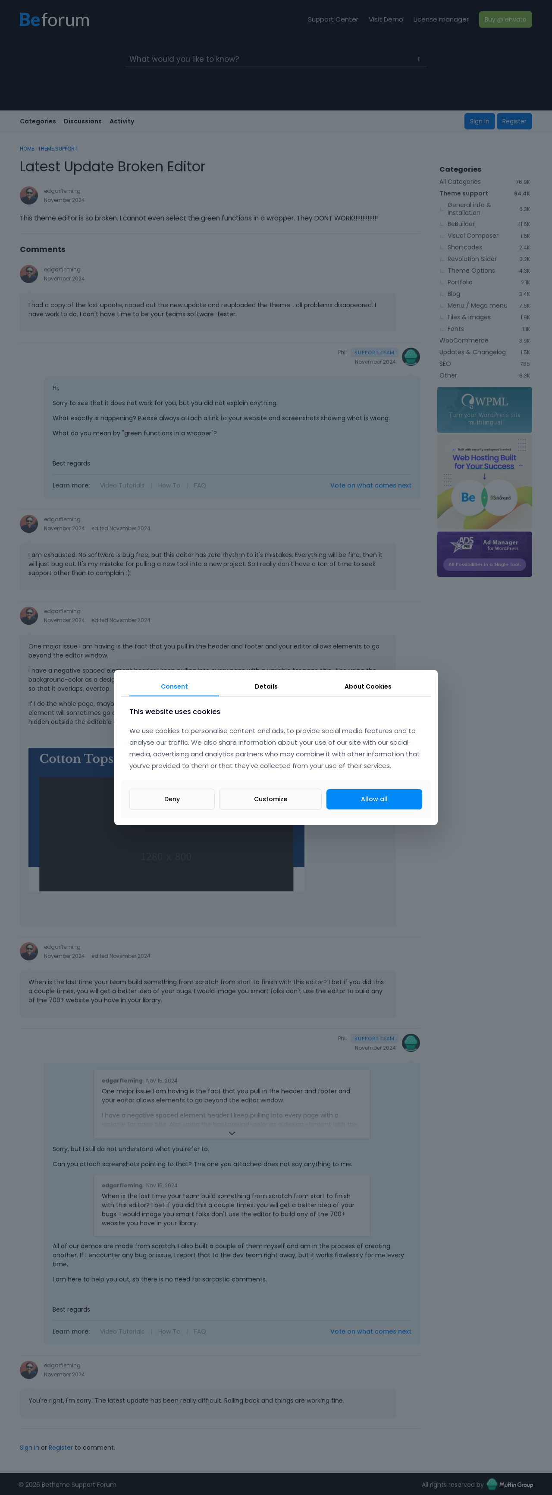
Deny (172, 799)
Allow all (374, 799)
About (368, 686)
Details (266, 686)
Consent (174, 686)
